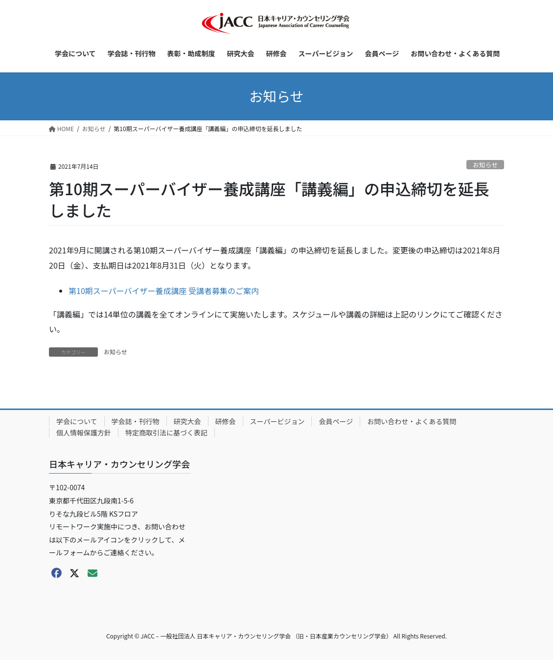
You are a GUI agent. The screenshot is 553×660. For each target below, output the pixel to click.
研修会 (225, 421)
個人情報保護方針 (83, 432)
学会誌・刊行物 (136, 421)
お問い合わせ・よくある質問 (411, 421)
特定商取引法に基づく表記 (166, 432)
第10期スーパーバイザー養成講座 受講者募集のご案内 (164, 290)
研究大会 (187, 421)
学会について (76, 421)
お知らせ (485, 164)
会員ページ (336, 421)
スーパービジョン (277, 421)
